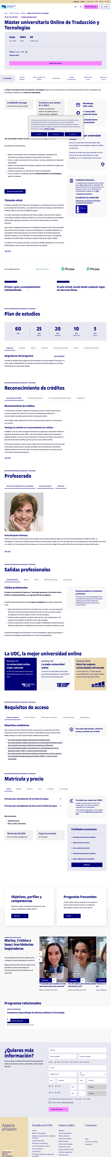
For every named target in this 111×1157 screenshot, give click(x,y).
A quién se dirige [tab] (67, 545)
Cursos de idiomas (37, 1114)
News (96, 1)
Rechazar (56, 134)
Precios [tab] (9, 754)
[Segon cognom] (92, 1021)
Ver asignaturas (59, 321)
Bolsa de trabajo (63, 1106)
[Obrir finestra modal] (47, 945)
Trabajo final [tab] (44, 313)
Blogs (86, 1104)
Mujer (58, 1027)
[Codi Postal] (63, 1039)
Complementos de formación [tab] (91, 313)
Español (80, 1064)
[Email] (77, 1032)
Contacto (107, 1)
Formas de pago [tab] (64, 754)
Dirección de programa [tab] (45, 451)
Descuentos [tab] (30, 754)
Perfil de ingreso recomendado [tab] (49, 682)
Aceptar (39, 134)
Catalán (88, 1064)
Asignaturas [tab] (10, 313)
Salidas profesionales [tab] (12, 545)
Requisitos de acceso (88, 20)
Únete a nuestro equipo (66, 1109)
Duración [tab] (76, 313)
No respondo (85, 1027)
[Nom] (77, 1015)
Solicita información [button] (58, 1074)
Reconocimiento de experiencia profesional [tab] (60, 363)
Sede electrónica (63, 1120)
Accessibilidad (54, 1153)
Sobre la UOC (90, 1)
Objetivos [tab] (26, 545)
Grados (34, 1095)
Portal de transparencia (65, 1117)
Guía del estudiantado (65, 1098)
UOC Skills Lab (36, 1116)
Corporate (76, 2)
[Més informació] (89, 50)
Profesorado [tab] (60, 451)
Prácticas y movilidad (65, 1103)
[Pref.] (52, 1045)
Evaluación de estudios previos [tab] (35, 363)
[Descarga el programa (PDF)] (15, 156)
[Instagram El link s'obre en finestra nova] (86, 1095)
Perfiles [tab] (36, 545)
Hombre (66, 1027)
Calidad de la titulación (84, 165)
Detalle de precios (13, 786)
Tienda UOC (88, 1109)
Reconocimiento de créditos (39, 20)
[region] (56, 127)
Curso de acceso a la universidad (41, 1124)
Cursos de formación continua (41, 1111)
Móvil (58, 1051)
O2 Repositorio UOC (64, 1112)
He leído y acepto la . (62, 1067)
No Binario (75, 1027)
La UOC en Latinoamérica (39, 1127)
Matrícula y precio (103, 20)
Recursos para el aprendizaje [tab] (60, 313)
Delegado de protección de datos (40, 1153)
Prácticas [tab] (33, 313)
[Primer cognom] (63, 1021)
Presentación (7, 19)
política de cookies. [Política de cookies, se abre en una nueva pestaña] (49, 129)
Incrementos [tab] (50, 754)
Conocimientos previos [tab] (68, 682)
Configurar (73, 134)
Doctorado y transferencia (40, 1108)
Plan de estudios (22, 20)
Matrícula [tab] (18, 754)
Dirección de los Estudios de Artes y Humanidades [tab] (20, 451)
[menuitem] (7, 19)
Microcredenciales (64, 1101)
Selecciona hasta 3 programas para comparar (22, 990)
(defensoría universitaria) (60, 1150)
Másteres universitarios (39, 1098)
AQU (81, 156)
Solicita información (90, 7)
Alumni (82, 2)
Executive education (38, 1106)
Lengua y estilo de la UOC (66, 1114)
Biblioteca (61, 1095)
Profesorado (56, 19)
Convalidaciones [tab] (81, 363)
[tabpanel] (55, 328)
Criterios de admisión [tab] (30, 682)
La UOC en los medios (91, 1107)
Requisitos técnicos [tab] (85, 682)
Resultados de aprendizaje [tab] (50, 545)
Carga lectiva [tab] (22, 313)
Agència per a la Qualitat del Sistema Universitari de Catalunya (88, 172)
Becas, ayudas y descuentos (17, 788)
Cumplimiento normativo (38, 1150)
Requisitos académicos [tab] (13, 682)
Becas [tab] (40, 754)
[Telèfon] (67, 1045)
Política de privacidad (67, 1067)
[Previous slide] (7, 984)
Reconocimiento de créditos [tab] (14, 363)
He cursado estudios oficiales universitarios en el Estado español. (29, 705)
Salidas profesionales (71, 20)
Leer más (8, 216)
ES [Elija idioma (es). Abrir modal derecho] (76, 7)
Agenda (101, 1)
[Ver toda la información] (18, 986)
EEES (97, 162)
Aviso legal (77, 1150)
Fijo (52, 1051)
